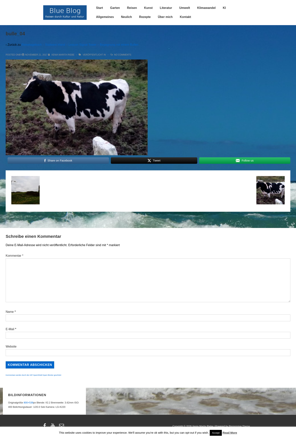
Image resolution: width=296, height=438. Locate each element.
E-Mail (10, 329)
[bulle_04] (36, 54)
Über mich (165, 17)
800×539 (28, 402)
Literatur (166, 7)
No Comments (122, 54)
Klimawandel (206, 7)
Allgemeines (105, 17)
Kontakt (185, 17)
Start (99, 7)
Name (10, 311)
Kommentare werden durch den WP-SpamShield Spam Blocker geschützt (33, 375)
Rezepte (145, 17)
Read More (230, 432)
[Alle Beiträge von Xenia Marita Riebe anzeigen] (61, 54)
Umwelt (184, 7)
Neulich (126, 17)
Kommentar (14, 255)
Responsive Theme (239, 426)
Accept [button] (216, 432)
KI (224, 7)
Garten (115, 7)
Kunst (148, 7)
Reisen (132, 7)
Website (11, 346)
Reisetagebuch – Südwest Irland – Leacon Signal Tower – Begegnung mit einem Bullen (80, 44)
